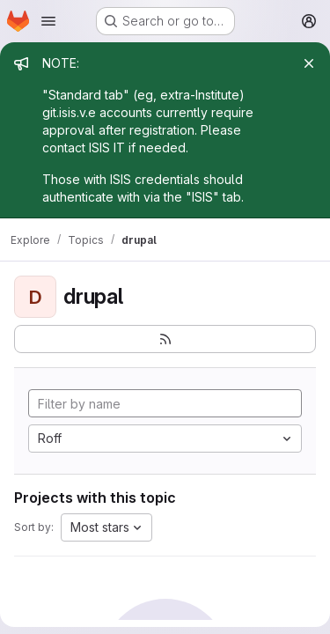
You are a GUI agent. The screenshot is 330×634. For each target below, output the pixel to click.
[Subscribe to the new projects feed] (165, 339)
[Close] (308, 63)
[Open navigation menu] (48, 21)
